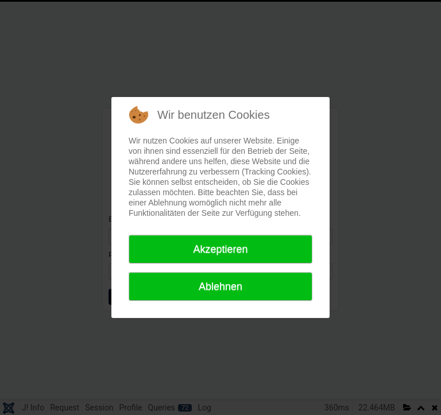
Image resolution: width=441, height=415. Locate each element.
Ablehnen (220, 286)
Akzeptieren (220, 249)
